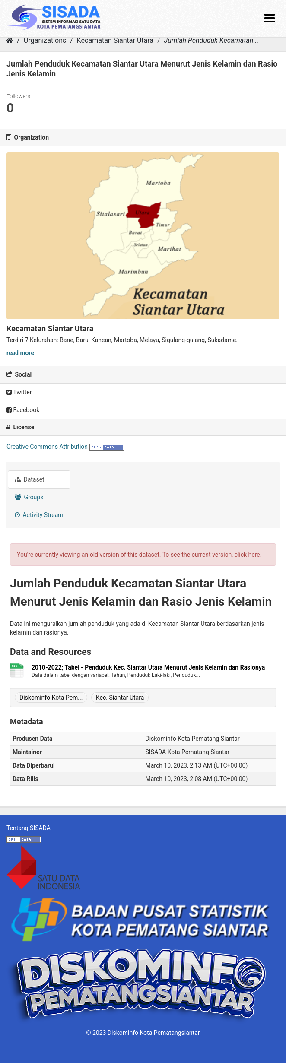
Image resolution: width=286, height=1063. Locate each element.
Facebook (22, 409)
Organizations (45, 40)
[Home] (9, 40)
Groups (29, 497)
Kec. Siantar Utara (120, 697)
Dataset (29, 479)
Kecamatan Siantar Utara (115, 40)
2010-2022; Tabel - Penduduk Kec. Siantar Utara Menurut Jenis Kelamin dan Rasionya (148, 667)
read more (20, 352)
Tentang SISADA (28, 828)
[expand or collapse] (270, 18)
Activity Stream (39, 514)
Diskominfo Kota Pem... (51, 697)
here (254, 554)
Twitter (19, 392)
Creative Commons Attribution (47, 446)
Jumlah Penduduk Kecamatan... (211, 40)
